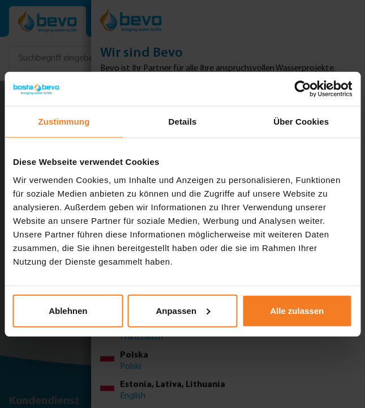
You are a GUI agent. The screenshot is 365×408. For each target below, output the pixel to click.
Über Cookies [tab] (301, 121)
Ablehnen (68, 310)
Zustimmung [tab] (63, 121)
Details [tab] (183, 121)
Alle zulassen (297, 310)
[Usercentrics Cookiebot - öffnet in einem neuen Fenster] (302, 88)
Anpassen (183, 310)
